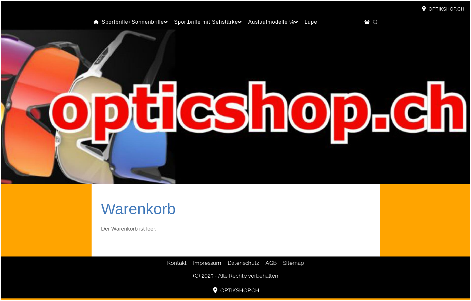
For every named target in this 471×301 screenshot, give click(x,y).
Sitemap (293, 263)
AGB (271, 263)
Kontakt (177, 263)
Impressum (207, 263)
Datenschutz (243, 263)
